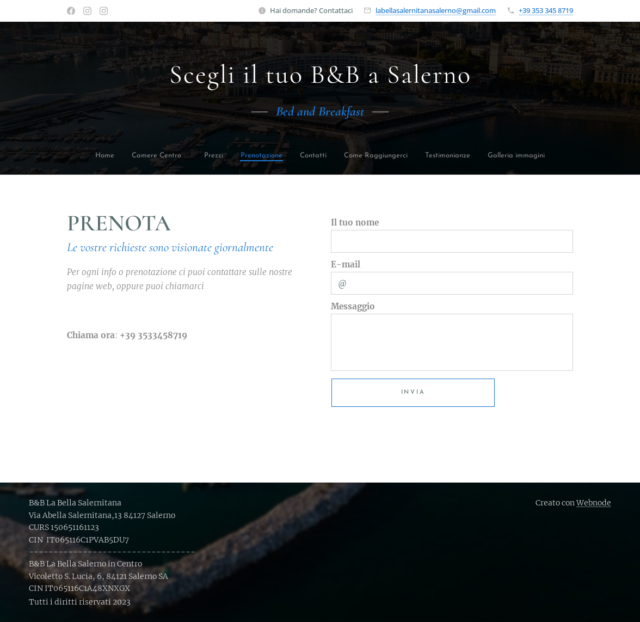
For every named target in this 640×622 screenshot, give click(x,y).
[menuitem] (122, 156)
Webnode (593, 503)
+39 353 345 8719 (546, 10)
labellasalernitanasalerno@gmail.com (436, 10)
